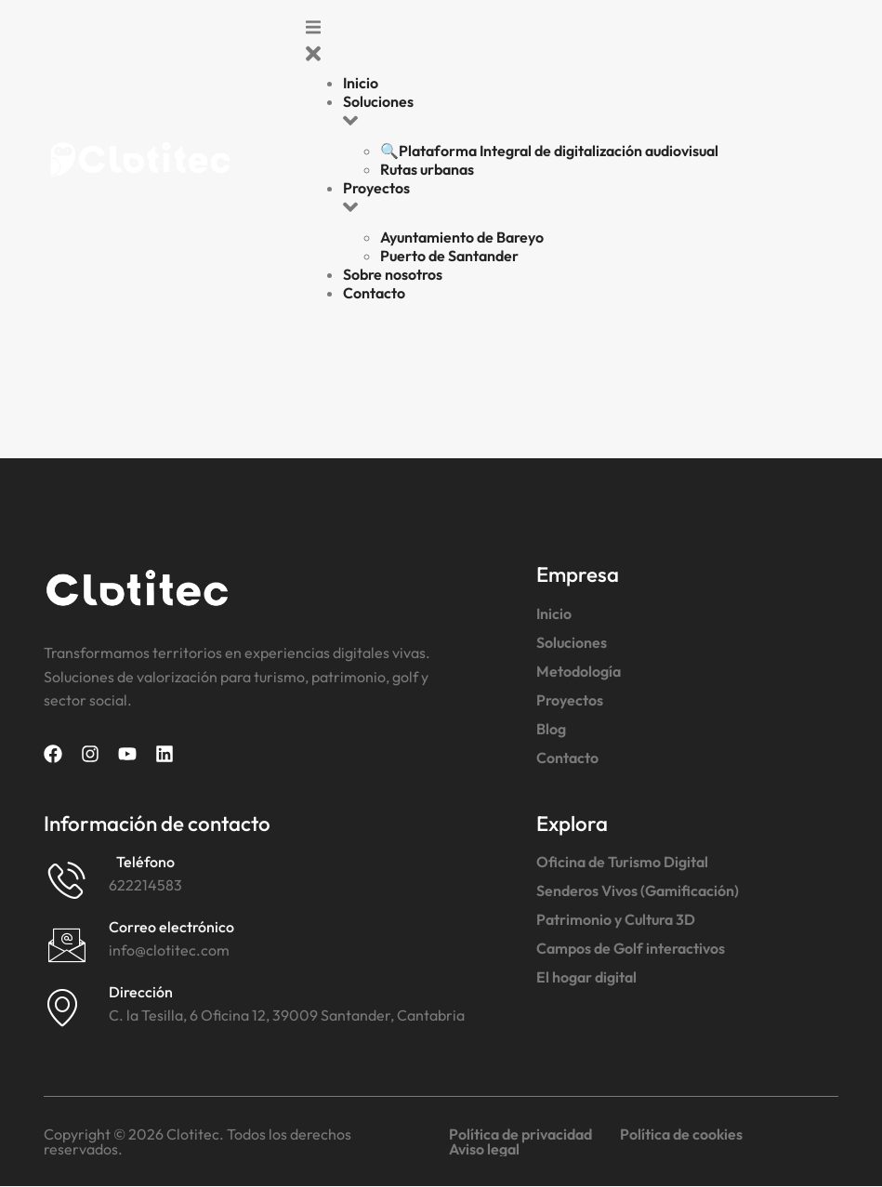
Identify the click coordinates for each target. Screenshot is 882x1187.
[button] (571, 45)
